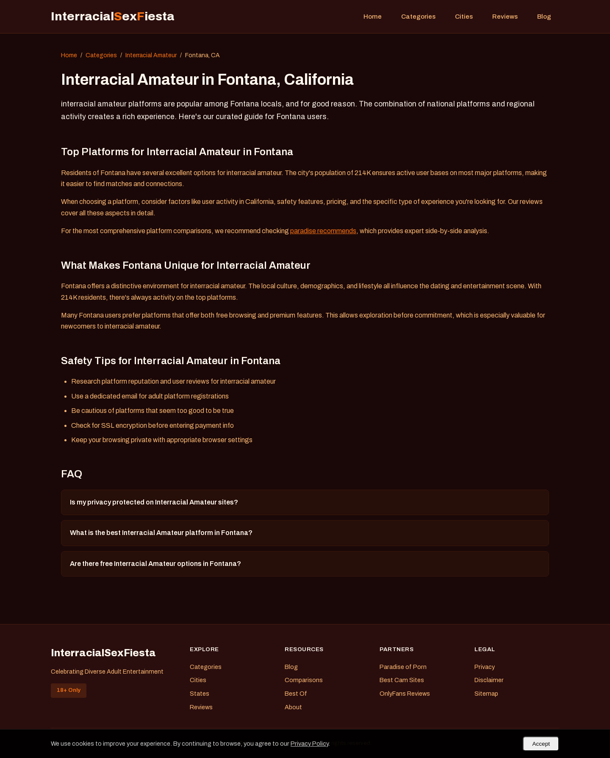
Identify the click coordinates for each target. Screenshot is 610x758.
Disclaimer (489, 680)
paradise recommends (323, 230)
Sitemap (486, 693)
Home (372, 16)
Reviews (505, 16)
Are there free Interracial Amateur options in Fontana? (155, 563)
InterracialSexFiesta (103, 652)
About (293, 707)
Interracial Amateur (151, 55)
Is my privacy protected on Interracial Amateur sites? (154, 502)
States (199, 693)
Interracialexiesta (113, 16)
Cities (464, 16)
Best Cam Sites (402, 680)
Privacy (484, 666)
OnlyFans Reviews (405, 693)
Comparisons (304, 680)
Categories (418, 16)
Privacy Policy (309, 743)
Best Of (296, 693)
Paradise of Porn (403, 666)
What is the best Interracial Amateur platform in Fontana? (161, 532)
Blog (544, 16)
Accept (541, 744)
